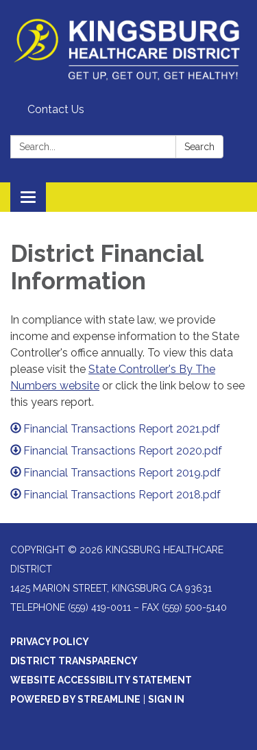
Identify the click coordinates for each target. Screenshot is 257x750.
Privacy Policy (49, 641)
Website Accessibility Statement (101, 680)
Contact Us (55, 109)
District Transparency (74, 660)
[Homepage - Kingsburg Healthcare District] (128, 49)
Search (199, 146)
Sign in (166, 699)
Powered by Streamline (75, 699)
